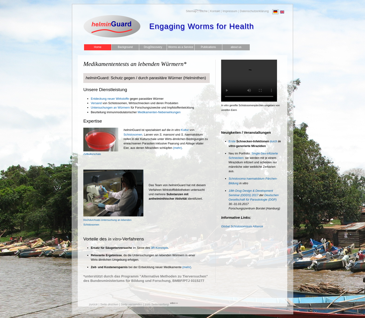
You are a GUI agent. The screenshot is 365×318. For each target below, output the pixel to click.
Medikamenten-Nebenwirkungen (159, 112)
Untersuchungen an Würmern (110, 107)
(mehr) (177, 148)
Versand (96, 103)
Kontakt (215, 11)
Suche (203, 11)
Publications (208, 47)
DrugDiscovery (153, 47)
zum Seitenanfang (157, 304)
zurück (93, 304)
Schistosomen (133, 134)
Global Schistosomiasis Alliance (242, 226)
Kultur (180, 130)
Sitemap (191, 11)
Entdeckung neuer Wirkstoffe (110, 98)
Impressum (230, 11)
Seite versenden (131, 304)
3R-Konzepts (159, 248)
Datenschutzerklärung (254, 11)
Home (97, 47)
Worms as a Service (180, 47)
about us (236, 47)
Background (125, 47)
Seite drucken (109, 304)
